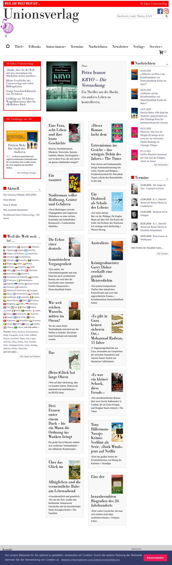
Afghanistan (9, 247)
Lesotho (34, 324)
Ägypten (22, 247)
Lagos (32, 338)
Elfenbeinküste (24, 280)
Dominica (23, 273)
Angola (18, 250)
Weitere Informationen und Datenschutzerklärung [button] (90, 559)
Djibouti (6, 348)
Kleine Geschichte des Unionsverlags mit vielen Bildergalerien (20, 83)
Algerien (8, 250)
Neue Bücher (9, 200)
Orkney (14, 348)
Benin (18, 263)
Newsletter (120, 46)
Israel (7, 310)
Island (31, 307)
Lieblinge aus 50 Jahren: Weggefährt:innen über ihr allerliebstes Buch (21, 101)
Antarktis (30, 250)
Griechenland (20, 294)
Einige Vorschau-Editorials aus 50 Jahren (21, 93)
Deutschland (9, 273)
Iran (14, 307)
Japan (36, 310)
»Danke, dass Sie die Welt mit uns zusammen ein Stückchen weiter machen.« (21, 73)
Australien (21, 260)
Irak (6, 307)
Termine (77, 46)
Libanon (8, 327)
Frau (26, 342)
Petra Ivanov (93, 73)
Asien (26, 345)
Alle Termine (162, 254)
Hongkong (9, 304)
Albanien (33, 247)
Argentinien (31, 253)
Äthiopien (9, 260)
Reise (14, 332)
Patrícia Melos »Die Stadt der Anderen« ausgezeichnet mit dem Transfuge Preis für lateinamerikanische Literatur (154, 116)
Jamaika (26, 310)
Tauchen (32, 342)
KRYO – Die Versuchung (93, 82)
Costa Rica (18, 270)
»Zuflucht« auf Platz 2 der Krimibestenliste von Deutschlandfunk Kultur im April (153, 77)
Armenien (8, 257)
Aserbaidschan (22, 257)
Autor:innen (56, 46)
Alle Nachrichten (161, 165)
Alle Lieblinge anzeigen (26, 173)
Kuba (17, 324)
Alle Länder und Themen (30, 356)
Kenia (30, 317)
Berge (5, 335)
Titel (19, 46)
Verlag (139, 46)
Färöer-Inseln (31, 283)
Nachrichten (98, 46)
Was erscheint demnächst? (15, 210)
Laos (25, 324)
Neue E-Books (10, 205)
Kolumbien (22, 320)
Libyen (18, 327)
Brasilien (8, 267)
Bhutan (27, 263)
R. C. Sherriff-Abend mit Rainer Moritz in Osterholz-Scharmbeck (153, 227)
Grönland (33, 294)
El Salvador (9, 280)
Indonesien (31, 304)
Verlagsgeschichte (16, 345)
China (7, 270)
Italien (16, 310)
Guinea (34, 297)
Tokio (14, 342)
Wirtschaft (22, 348)
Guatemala (23, 297)
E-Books (35, 46)
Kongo (7, 324)
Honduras (33, 300)
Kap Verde (19, 317)
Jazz (27, 338)
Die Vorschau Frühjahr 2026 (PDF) (19, 195)
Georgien (32, 290)
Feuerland (14, 338)
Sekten (20, 342)
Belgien (8, 263)
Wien (5, 345)
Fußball (33, 335)
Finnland (8, 287)
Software (7, 342)
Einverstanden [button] (155, 557)
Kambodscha (19, 314)
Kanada (8, 317)
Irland (22, 307)
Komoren (35, 320)
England (8, 283)
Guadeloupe (9, 297)
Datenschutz (136, 549)
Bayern (6, 338)
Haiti (23, 300)
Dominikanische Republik (15, 277)
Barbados (33, 260)
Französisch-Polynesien (14, 290)
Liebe (26, 335)
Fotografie (13, 335)
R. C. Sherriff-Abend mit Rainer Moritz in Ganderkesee (153, 202)
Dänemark (31, 270)
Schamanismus (32, 332)
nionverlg (41, 22)
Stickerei (21, 332)
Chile (31, 267)
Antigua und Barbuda (13, 253)
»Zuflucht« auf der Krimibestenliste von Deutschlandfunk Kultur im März (153, 97)
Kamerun (32, 314)
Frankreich (21, 287)
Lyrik (21, 335)
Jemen (7, 314)
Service (156, 46)
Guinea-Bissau (10, 300)
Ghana (7, 294)
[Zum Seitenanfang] (167, 64)
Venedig (33, 345)
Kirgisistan (9, 320)
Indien (20, 304)
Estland (19, 283)
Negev (22, 338)
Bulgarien (20, 267)
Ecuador (33, 277)
